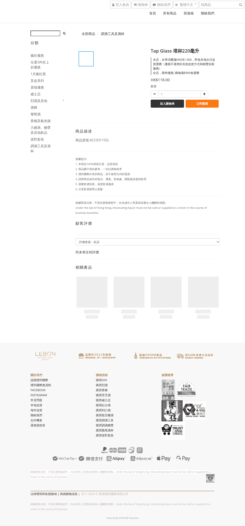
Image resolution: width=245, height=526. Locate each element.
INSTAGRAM (39, 395)
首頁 (152, 13)
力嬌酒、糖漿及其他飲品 (41, 130)
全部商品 (88, 33)
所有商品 (169, 13)
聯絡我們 (207, 13)
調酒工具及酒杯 (41, 148)
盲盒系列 (37, 80)
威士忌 (36, 94)
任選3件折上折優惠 (40, 65)
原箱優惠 (37, 87)
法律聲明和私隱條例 (44, 494)
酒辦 (34, 107)
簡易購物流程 (69, 494)
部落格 (189, 13)
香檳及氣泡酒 (41, 121)
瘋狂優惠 (37, 55)
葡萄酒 (36, 114)
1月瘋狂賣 (38, 74)
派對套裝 (37, 139)
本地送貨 (36, 405)
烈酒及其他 (39, 100)
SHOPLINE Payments (129, 518)
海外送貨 (36, 410)
